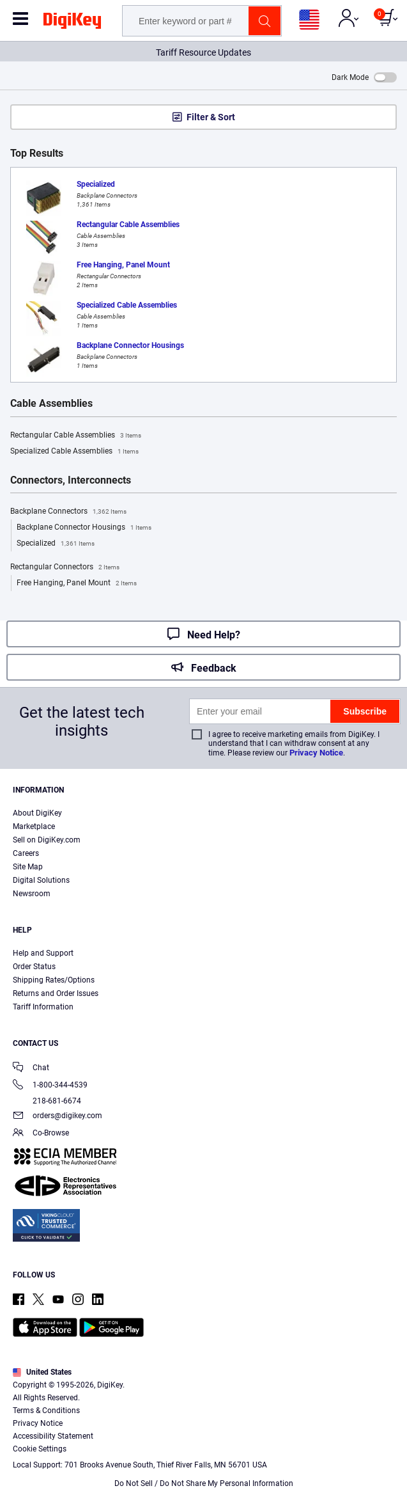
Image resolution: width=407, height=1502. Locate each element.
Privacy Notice (316, 752)
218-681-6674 (47, 1100)
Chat (31, 1069)
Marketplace (34, 826)
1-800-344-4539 (50, 1086)
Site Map (28, 866)
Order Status (34, 966)
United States (42, 1372)
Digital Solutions (41, 880)
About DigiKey (37, 813)
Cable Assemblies (51, 403)
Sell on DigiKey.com (47, 839)
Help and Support (43, 953)
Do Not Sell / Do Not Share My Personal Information (203, 1483)
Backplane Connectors (68, 511)
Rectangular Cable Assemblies (75, 435)
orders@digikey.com (57, 1117)
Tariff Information (43, 1006)
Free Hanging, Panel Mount (77, 583)
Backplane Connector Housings (84, 527)
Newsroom (31, 893)
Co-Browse (41, 1134)
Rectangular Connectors (64, 567)
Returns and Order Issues (55, 993)
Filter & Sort (211, 117)
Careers (26, 853)
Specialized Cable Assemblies (74, 451)
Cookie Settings (39, 1448)
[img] (72, 23)
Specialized (56, 543)
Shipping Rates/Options (54, 980)
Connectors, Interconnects (70, 480)
